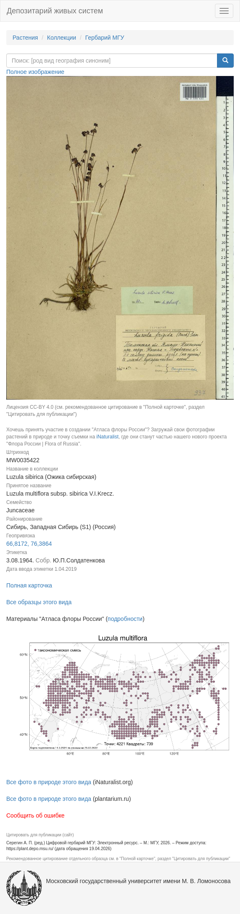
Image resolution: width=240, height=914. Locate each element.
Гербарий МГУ (104, 37)
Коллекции (62, 37)
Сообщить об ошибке (35, 815)
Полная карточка (29, 585)
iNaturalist (108, 437)
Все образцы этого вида (38, 602)
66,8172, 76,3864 (29, 543)
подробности (125, 618)
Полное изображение (35, 71)
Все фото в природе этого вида (48, 782)
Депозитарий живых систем (55, 11)
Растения (25, 37)
